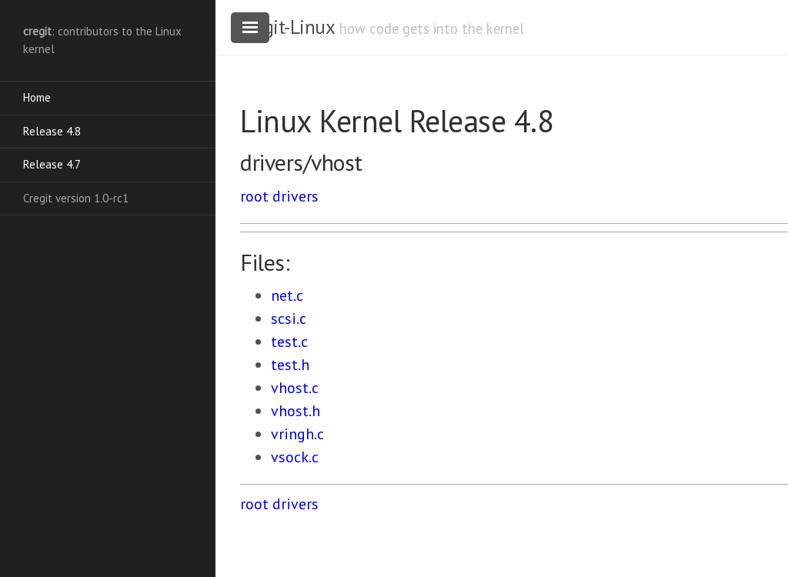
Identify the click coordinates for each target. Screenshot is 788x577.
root (254, 196)
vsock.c (295, 457)
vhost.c (295, 388)
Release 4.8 (52, 131)
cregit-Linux (287, 27)
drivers (295, 196)
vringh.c (297, 434)
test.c (289, 342)
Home (37, 97)
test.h (290, 365)
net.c (287, 295)
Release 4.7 (52, 164)
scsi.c (288, 319)
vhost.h (295, 411)
